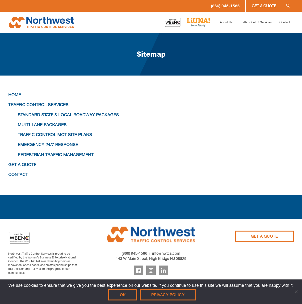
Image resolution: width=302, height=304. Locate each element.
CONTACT (18, 174)
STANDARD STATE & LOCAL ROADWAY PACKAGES (68, 114)
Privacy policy (168, 295)
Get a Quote (264, 6)
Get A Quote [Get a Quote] (264, 236)
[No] (296, 291)
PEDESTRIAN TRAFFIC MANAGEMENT (55, 154)
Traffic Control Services (256, 22)
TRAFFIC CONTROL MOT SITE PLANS (55, 134)
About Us (226, 22)
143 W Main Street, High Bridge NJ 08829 (151, 258)
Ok (123, 295)
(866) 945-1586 (225, 6)
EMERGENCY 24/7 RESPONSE (48, 144)
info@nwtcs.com (166, 253)
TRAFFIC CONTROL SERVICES (38, 104)
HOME (14, 94)
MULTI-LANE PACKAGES (42, 124)
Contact (284, 22)
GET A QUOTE (22, 164)
